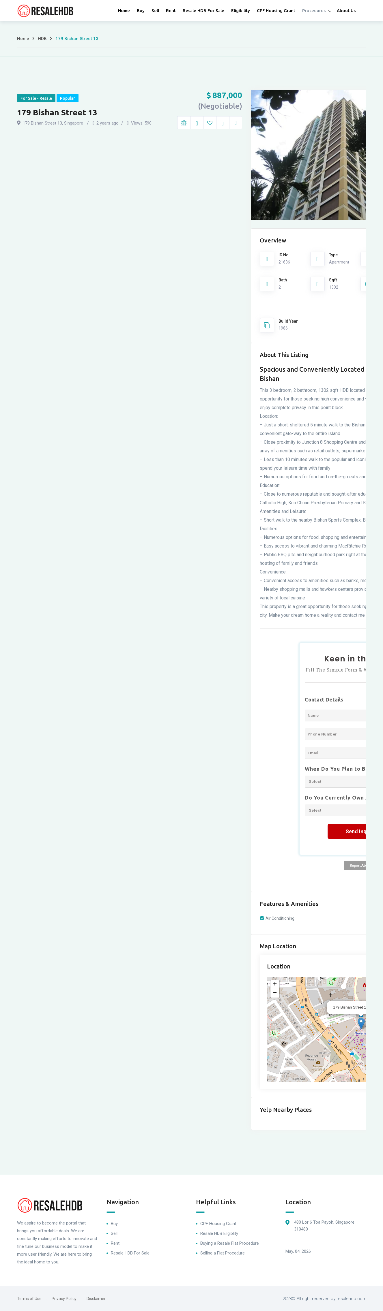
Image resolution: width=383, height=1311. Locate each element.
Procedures (314, 10)
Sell (155, 10)
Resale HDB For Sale (203, 10)
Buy (141, 10)
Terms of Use (29, 1298)
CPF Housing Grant (276, 10)
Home (124, 10)
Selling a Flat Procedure (222, 1253)
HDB (42, 38)
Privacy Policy (64, 1298)
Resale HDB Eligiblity (219, 1233)
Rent (171, 10)
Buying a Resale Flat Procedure (229, 1243)
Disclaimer (96, 1298)
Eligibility (240, 10)
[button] (361, 1023)
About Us (346, 10)
